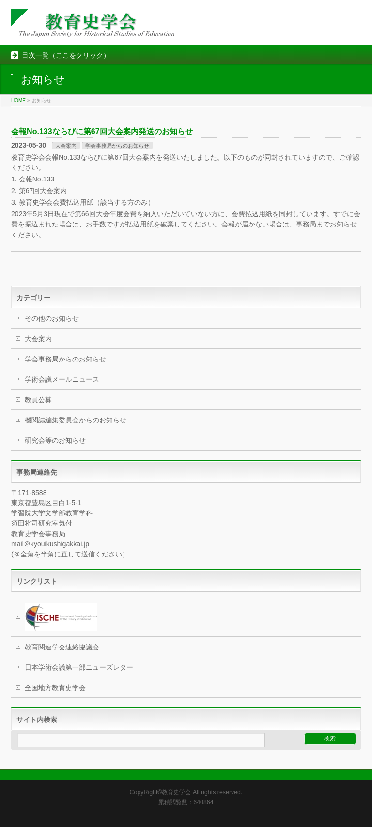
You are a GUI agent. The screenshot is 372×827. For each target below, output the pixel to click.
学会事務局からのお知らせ (117, 146)
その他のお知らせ (52, 318)
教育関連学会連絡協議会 (62, 647)
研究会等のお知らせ (55, 440)
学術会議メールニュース (62, 379)
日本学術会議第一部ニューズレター (79, 667)
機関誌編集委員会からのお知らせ (75, 420)
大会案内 (66, 146)
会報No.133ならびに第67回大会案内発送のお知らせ (102, 131)
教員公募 (38, 400)
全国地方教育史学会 (55, 688)
